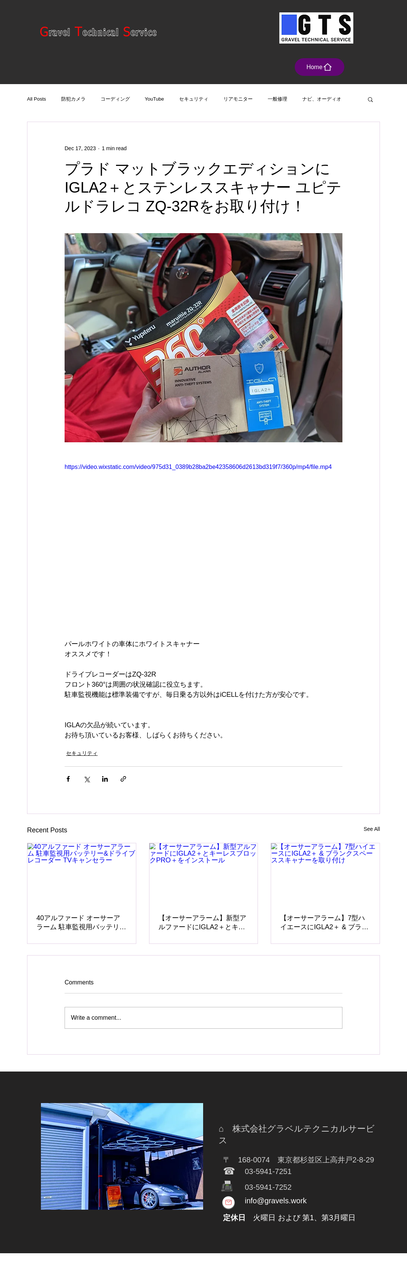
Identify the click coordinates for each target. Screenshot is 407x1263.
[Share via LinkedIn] (105, 778)
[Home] (319, 67)
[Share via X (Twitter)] (86, 778)
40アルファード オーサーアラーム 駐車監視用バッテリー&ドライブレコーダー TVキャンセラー (81, 922)
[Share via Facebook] (68, 778)
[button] (370, 99)
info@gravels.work (276, 1201)
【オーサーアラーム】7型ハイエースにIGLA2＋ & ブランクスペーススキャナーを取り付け (324, 922)
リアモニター (238, 99)
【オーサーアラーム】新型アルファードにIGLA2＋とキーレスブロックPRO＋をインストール (202, 922)
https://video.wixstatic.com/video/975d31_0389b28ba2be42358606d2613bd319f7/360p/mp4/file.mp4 (198, 467)
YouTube (154, 99)
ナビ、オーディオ (321, 99)
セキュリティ (193, 99)
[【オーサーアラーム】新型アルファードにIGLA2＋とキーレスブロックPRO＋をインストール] (203, 873)
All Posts (36, 99)
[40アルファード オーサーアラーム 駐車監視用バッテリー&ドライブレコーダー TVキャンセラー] (81, 873)
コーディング (115, 99)
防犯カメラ (73, 99)
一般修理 (277, 99)
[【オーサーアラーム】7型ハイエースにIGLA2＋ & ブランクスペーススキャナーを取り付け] (325, 873)
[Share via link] (123, 778)
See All (371, 829)
